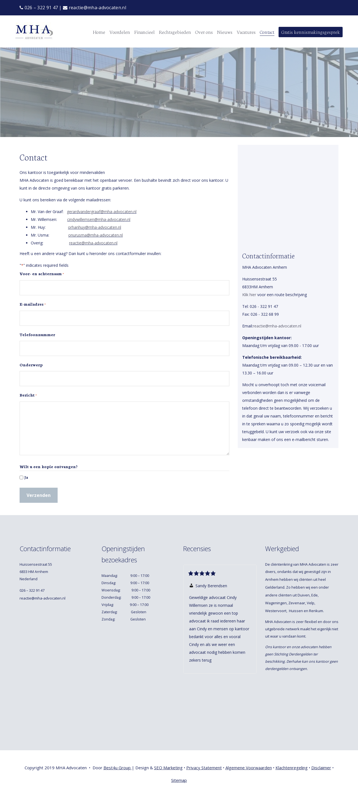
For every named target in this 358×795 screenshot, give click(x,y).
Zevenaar (296, 602)
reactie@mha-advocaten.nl (94, 7)
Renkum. (317, 610)
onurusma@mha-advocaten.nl (95, 235)
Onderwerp (31, 364)
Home (99, 31)
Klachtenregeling (291, 767)
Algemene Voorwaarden (248, 767)
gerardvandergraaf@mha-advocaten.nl (101, 211)
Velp (310, 602)
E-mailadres (33, 304)
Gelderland (274, 587)
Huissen (296, 610)
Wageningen (276, 602)
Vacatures (246, 31)
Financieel (144, 31)
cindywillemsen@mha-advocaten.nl (98, 219)
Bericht (28, 395)
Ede (314, 595)
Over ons (204, 31)
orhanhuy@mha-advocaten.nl (94, 227)
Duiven (304, 595)
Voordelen (119, 31)
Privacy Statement (204, 767)
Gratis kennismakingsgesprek (310, 31)
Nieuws (224, 31)
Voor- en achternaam (42, 274)
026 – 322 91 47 (39, 7)
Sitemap (179, 780)
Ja (26, 477)
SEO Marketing (168, 767)
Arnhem (272, 579)
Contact (267, 31)
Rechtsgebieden (175, 31)
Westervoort (275, 610)
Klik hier (249, 294)
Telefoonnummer (37, 334)
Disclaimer (321, 767)
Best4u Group (117, 767)
